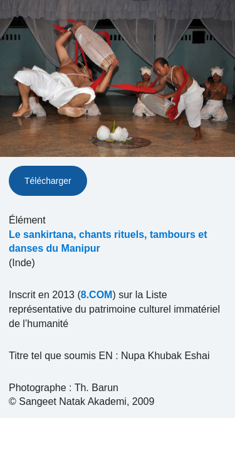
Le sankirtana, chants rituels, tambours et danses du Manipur (108, 241)
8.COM (97, 294)
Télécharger (47, 181)
